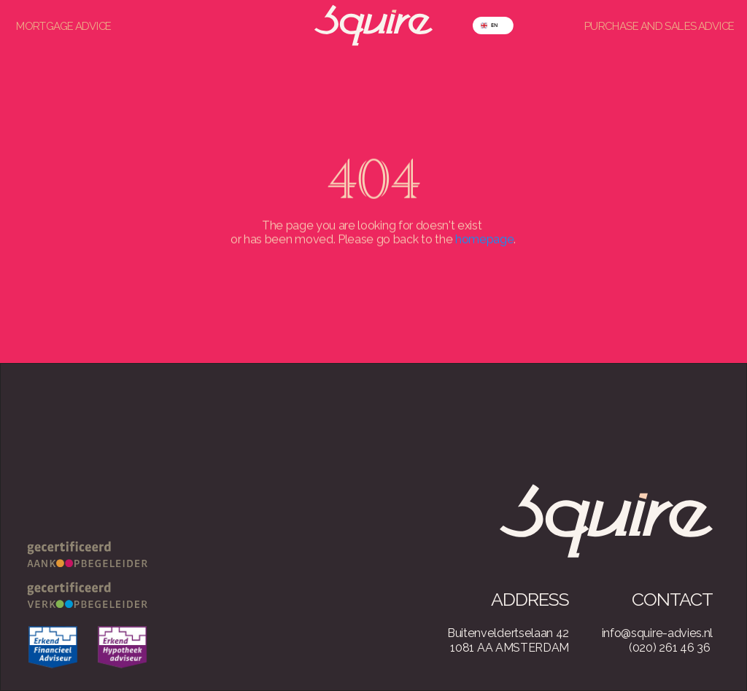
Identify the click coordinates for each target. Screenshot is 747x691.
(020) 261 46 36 (669, 648)
